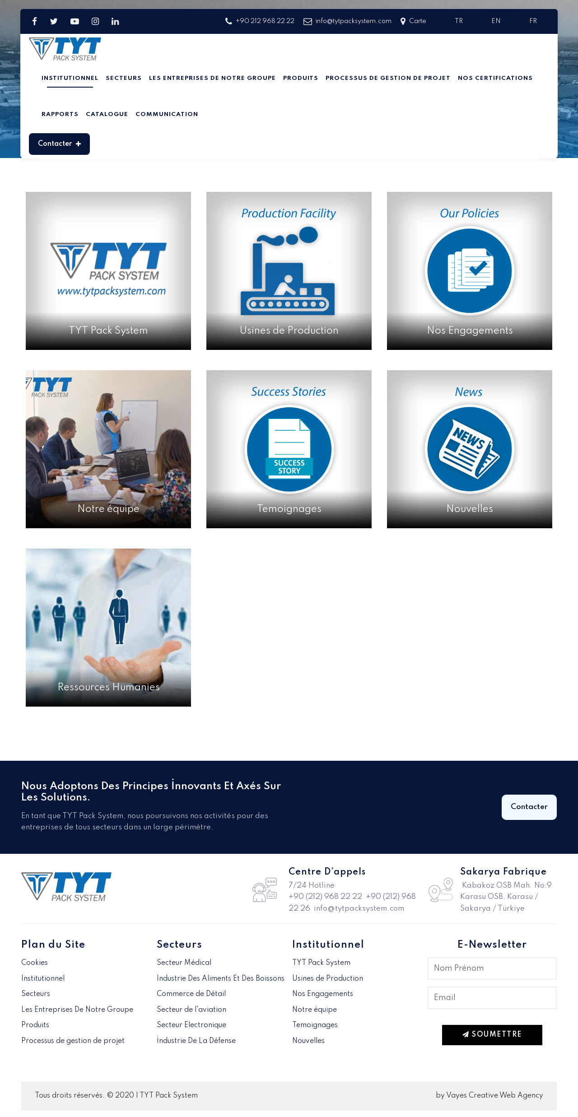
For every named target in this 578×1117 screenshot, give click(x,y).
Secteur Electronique (191, 1025)
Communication (166, 114)
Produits (300, 78)
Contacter (59, 144)
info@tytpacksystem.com (347, 21)
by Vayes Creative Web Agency (489, 1095)
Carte (413, 21)
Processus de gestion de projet (388, 78)
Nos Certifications (495, 78)
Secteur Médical (184, 963)
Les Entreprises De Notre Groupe (212, 78)
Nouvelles (308, 1041)
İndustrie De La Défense (196, 1041)
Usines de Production (327, 978)
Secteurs (124, 78)
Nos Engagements (322, 994)
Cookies (34, 963)
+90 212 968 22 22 (259, 21)
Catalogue (107, 114)
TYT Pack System (321, 963)
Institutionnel (70, 78)
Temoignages (315, 1025)
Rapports (60, 114)
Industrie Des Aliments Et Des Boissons (220, 978)
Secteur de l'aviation (191, 1010)
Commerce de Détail (191, 994)
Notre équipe (314, 1010)
